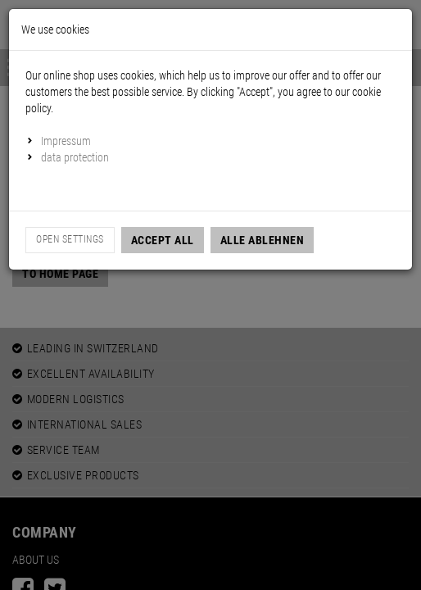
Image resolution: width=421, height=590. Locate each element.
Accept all (162, 240)
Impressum (66, 141)
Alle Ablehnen (262, 240)
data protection (75, 157)
